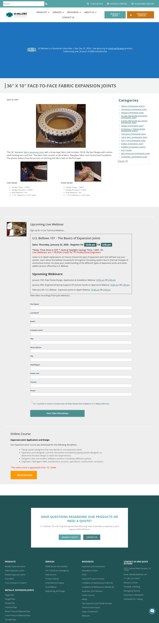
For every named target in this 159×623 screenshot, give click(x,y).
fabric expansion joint (34, 152)
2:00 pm (106, 244)
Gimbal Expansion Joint (132, 126)
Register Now (24, 475)
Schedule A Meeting (118, 4)
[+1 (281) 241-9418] (88, 4)
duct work (126, 150)
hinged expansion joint (132, 113)
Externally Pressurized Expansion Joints (133, 130)
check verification (116, 48)
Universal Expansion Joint (134, 110)
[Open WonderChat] (152, 611)
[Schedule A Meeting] (108, 4)
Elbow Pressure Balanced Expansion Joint (134, 122)
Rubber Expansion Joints (133, 147)
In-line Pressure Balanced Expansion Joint (134, 117)
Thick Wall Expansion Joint (134, 137)
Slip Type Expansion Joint (133, 141)
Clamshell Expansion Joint (134, 157)
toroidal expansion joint (133, 134)
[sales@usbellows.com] (132, 4)
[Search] (46, 3)
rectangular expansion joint (135, 154)
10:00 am (90, 244)
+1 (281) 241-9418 (96, 4)
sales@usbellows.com (144, 4)
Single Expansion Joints (133, 106)
